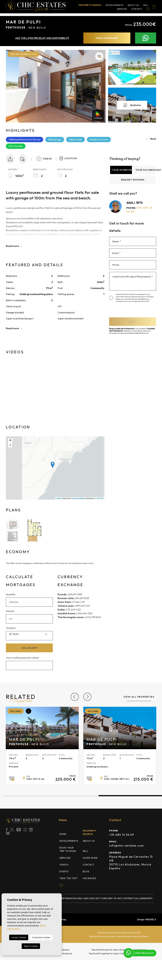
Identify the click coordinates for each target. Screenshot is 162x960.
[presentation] (128, 310)
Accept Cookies (18, 937)
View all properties (138, 696)
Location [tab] (68, 158)
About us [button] (133, 5)
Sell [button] (145, 5)
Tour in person (122, 169)
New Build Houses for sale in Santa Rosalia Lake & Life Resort (119, 936)
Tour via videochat (145, 169)
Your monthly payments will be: (22, 657)
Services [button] (122, 9)
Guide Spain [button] (90, 857)
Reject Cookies (31, 946)
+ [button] (10, 440)
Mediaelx (150, 919)
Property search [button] (90, 5)
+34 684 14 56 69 (121, 834)
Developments (114, 5)
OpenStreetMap (78, 498)
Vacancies (89, 878)
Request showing (132, 179)
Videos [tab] (44, 158)
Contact (136, 9)
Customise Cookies (41, 937)
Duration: (11, 627)
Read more (14, 246)
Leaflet (58, 498)
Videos (64, 864)
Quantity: (11, 594)
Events (64, 871)
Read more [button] (14, 328)
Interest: (10, 611)
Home (62, 834)
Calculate (29, 647)
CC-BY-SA (99, 498)
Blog (86, 871)
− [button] (10, 445)
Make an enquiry (107, 38)
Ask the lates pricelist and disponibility (42, 38)
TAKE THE (68, 878)
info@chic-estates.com (126, 845)
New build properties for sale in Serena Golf (119, 932)
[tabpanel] (119, 746)
